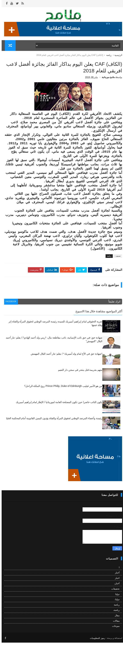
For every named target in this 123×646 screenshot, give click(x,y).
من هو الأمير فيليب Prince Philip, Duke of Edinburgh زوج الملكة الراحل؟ (62, 389)
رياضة (107, 56)
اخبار (115, 581)
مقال (115, 619)
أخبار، (115, 587)
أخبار (115, 576)
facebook (10, 306)
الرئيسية (116, 56)
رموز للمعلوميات (95, 641)
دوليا (116, 597)
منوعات (114, 629)
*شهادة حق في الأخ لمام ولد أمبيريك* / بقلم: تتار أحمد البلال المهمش (65, 357)
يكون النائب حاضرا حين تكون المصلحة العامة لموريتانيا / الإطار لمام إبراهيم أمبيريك (57, 405)
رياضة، (114, 613)
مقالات (114, 624)
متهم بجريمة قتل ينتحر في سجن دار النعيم (78, 373)
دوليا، (115, 603)
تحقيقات (114, 592)
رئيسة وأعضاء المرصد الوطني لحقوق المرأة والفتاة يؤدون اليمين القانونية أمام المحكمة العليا (52, 422)
